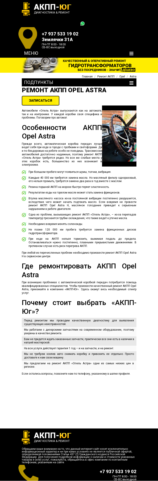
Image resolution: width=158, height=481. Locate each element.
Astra (133, 76)
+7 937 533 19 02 (60, 34)
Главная (87, 76)
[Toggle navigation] (131, 53)
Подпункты (38, 82)
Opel (122, 76)
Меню (31, 53)
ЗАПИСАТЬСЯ (40, 101)
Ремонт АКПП (106, 76)
